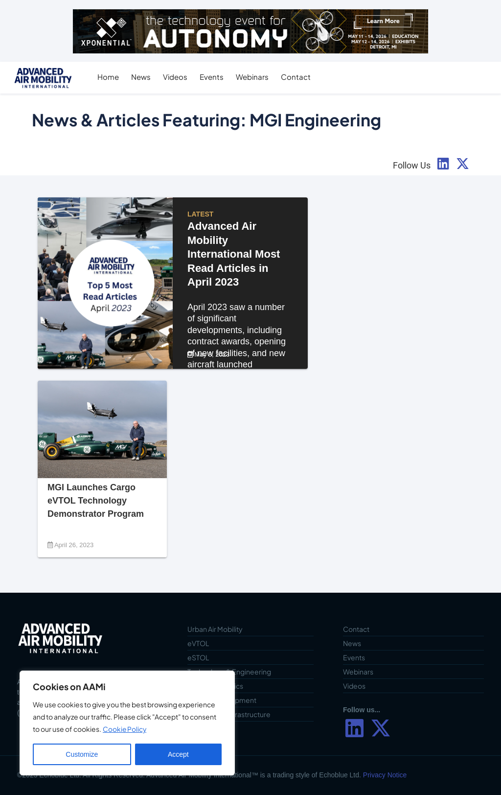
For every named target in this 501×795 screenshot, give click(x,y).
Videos (178, 76)
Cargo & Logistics (215, 685)
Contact (299, 76)
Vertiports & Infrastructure (229, 714)
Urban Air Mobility (215, 629)
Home (111, 76)
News (144, 76)
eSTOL (198, 657)
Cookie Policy (125, 729)
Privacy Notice (385, 775)
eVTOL (198, 643)
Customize (82, 754)
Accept (178, 754)
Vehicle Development (221, 700)
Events (215, 76)
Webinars (255, 76)
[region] (127, 723)
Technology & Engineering (229, 671)
